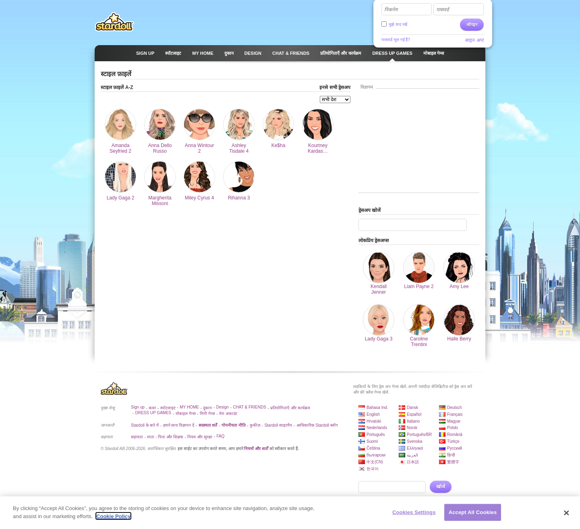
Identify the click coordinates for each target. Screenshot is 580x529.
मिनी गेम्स (207, 413)
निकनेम (391, 9)
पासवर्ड (442, 9)
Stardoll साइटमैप (278, 425)
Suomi (372, 441)
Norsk (412, 427)
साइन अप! (474, 40)
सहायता (137, 437)
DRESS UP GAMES (153, 413)
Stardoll (114, 21)
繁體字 (453, 462)
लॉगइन (471, 24)
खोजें (440, 487)
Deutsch (454, 407)
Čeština (373, 448)
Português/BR (419, 434)
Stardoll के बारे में (145, 425)
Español (414, 414)
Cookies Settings (414, 515)
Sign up (138, 407)
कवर (152, 408)
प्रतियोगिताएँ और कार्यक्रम (290, 408)
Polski (452, 427)
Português (376, 434)
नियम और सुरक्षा (199, 437)
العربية (412, 455)
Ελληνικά (415, 448)
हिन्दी (451, 455)
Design (222, 407)
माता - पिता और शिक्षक (165, 437)
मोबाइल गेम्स (186, 413)
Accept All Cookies (473, 515)
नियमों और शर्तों (256, 448)
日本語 (413, 462)
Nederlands (377, 427)
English (373, 414)
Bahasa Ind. (377, 407)
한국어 (373, 469)
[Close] (566, 516)
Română (454, 434)
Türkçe (453, 441)
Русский (454, 448)
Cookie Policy (113, 520)
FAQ (220, 436)
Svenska (414, 441)
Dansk (412, 407)
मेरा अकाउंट (228, 413)
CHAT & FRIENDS (249, 407)
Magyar (453, 421)
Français (454, 414)
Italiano (413, 421)
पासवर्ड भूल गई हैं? (395, 39)
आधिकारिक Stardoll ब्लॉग (317, 425)
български (376, 455)
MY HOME (189, 407)
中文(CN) (375, 462)
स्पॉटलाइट (168, 408)
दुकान (207, 408)
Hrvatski (374, 421)
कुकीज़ (255, 425)
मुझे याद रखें (398, 24)
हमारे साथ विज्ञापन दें (178, 425)
